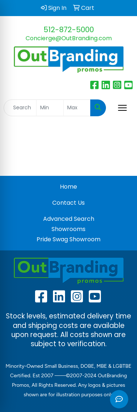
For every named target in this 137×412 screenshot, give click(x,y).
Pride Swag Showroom (68, 239)
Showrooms (68, 229)
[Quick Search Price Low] (50, 107)
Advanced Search (68, 219)
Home (68, 186)
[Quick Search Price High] (77, 107)
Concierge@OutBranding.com (69, 38)
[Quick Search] (20, 107)
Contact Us (68, 203)
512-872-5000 (68, 29)
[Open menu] (122, 108)
